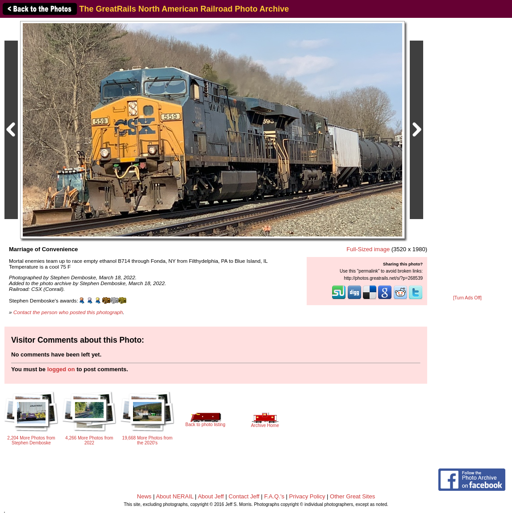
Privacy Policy (307, 496)
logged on (61, 369)
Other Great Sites (352, 496)
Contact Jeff (244, 496)
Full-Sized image (368, 249)
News (144, 496)
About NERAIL (174, 496)
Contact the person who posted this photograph (68, 312)
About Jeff (211, 496)
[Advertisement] (467, 157)
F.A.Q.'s (274, 496)
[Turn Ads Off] (467, 297)
